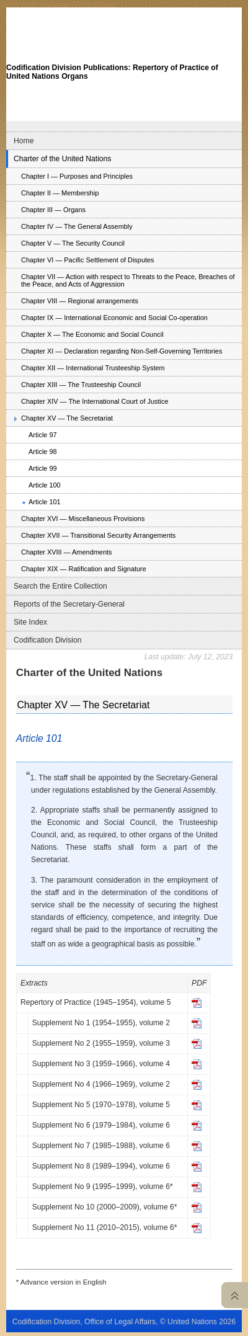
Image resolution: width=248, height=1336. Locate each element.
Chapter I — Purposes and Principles (77, 176)
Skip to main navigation (35, 3)
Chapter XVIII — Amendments (66, 552)
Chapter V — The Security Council (73, 243)
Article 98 (43, 451)
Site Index (30, 622)
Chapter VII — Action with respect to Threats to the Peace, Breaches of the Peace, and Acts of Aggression (128, 280)
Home (23, 140)
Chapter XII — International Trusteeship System (93, 368)
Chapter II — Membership (60, 193)
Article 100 (45, 485)
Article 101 (45, 501)
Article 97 (43, 435)
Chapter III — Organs (53, 209)
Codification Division (47, 640)
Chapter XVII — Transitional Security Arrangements (98, 535)
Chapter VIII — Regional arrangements (79, 301)
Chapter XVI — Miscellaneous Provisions (82, 518)
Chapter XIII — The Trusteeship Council (81, 384)
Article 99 (43, 468)
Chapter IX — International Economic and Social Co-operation (114, 317)
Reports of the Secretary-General (69, 604)
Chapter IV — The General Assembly (77, 226)
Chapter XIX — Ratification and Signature (83, 568)
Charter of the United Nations (62, 158)
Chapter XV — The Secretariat (67, 418)
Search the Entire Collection (60, 586)
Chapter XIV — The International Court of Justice (95, 401)
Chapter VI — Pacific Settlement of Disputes (87, 260)
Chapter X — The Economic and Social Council (92, 334)
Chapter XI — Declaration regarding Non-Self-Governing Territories (121, 351)
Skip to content (94, 3)
